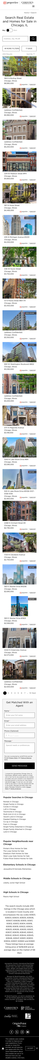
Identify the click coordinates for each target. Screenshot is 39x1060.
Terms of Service (26, 758)
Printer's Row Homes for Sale (15, 848)
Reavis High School (11, 897)
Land (10, 832)
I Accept (30, 1048)
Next (34, 693)
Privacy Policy (13, 758)
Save (29, 49)
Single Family (13, 804)
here (14, 782)
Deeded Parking (14, 819)
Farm (10, 824)
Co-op (10, 822)
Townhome (12, 812)
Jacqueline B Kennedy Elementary (17, 869)
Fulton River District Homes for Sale (17, 859)
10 (30, 693)
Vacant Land (13, 817)
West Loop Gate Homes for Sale (16, 856)
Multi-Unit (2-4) (14, 814)
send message (19, 766)
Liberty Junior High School (14, 883)
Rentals (11, 802)
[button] (37, 1048)
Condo (10, 807)
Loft (9, 809)
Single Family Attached (17, 829)
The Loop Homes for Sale (13, 851)
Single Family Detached (17, 827)
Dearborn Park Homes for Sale (15, 853)
